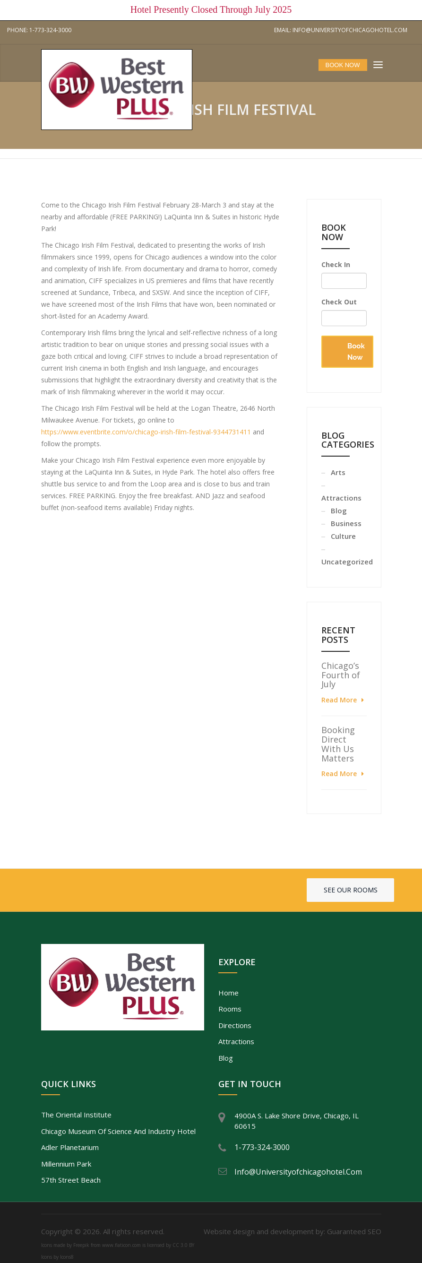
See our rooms (351, 889)
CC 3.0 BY (183, 1245)
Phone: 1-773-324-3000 (39, 30)
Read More (339, 699)
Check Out (339, 301)
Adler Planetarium (70, 1147)
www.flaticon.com (121, 1245)
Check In (335, 264)
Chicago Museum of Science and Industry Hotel (118, 1131)
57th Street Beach (71, 1180)
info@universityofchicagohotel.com (298, 1172)
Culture (343, 536)
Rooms (229, 1008)
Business (346, 523)
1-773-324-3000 (262, 1147)
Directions (234, 1025)
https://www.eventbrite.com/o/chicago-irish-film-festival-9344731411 (146, 431)
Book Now (356, 352)
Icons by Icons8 (57, 1257)
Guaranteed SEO (354, 1231)
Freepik (81, 1245)
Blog (339, 510)
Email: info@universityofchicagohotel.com (340, 30)
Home (228, 992)
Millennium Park (66, 1163)
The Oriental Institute (76, 1114)
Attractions (236, 1041)
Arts (338, 472)
